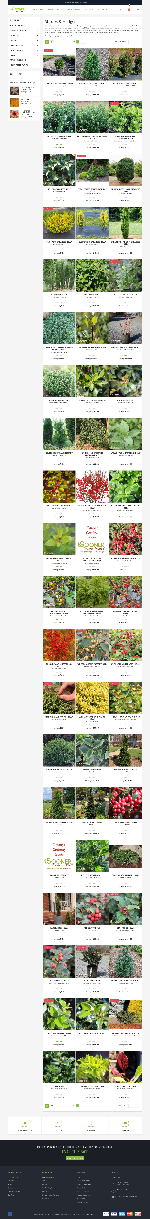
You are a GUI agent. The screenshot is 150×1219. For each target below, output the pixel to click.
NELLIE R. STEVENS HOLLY (92, 875)
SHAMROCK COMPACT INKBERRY (92, 400)
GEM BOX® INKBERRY (125, 400)
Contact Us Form (117, 1177)
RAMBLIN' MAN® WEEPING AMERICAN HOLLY (92, 454)
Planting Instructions (84, 1184)
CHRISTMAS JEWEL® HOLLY (125, 822)
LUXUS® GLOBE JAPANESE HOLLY (59, 84)
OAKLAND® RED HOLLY (59, 875)
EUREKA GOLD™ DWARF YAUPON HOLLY (92, 718)
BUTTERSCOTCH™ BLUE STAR (27, 100)
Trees (10, 1184)
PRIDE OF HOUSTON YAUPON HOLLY (125, 717)
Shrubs (10, 1188)
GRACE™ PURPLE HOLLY (92, 822)
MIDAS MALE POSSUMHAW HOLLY (92, 348)
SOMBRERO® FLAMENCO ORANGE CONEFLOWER (28, 113)
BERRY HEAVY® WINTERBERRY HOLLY (59, 665)
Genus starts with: (121, 42)
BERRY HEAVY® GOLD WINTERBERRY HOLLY (59, 612)
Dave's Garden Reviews (50, 1195)
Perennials (11, 1181)
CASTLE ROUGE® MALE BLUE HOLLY (125, 981)
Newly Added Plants (19, 65)
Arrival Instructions (83, 1181)
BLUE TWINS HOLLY (92, 981)
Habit (12, 55)
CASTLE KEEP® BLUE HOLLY (92, 1086)
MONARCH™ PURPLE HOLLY (125, 770)
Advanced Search (18, 60)
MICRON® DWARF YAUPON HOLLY (59, 717)
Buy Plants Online (48, 1177)
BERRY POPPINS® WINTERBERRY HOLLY (92, 507)
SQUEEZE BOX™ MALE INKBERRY (59, 453)
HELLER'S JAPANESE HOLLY (59, 189)
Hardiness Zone (17, 45)
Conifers (11, 1195)
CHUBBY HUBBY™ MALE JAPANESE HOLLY (125, 190)
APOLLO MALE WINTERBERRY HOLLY (125, 453)
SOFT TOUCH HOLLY (92, 295)
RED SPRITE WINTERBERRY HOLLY (125, 559)
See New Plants (13, 1177)
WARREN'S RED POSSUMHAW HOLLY (125, 348)
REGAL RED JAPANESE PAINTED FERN (28, 88)
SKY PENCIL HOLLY (59, 295)
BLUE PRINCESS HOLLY (59, 981)
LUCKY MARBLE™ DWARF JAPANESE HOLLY (92, 137)
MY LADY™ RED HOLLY (92, 770)
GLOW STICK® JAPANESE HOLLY (92, 242)
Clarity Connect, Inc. (87, 1214)
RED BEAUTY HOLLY (92, 928)
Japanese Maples (14, 1191)
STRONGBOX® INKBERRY (59, 400)
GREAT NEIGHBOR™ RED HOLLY (59, 770)
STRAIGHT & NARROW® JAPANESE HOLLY (125, 243)
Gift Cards (45, 1191)
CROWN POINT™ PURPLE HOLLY (59, 822)
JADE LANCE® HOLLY (59, 928)
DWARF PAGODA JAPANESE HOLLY (92, 84)
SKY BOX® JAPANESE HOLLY (59, 136)
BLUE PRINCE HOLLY (125, 928)
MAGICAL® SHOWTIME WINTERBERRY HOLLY (92, 560)
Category (14, 35)
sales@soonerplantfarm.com (127, 1196)
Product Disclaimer (83, 1195)
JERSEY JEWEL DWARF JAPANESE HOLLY (92, 190)
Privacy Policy (81, 1188)
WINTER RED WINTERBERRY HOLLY (125, 664)
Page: (73, 42)
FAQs (78, 1177)
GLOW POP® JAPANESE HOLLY (59, 242)
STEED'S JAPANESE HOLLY (125, 295)
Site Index (45, 1199)
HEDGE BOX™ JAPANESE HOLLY (126, 84)
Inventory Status (18, 31)
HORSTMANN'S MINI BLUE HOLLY (125, 1034)
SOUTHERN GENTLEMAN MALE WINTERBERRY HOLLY (92, 612)
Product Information (84, 1191)
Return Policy (81, 1199)
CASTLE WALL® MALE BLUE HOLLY (92, 1034)
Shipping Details (82, 1202)
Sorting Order (16, 26)
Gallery (44, 1184)
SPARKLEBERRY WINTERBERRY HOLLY (125, 612)
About (44, 1181)
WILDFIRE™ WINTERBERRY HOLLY (59, 506)
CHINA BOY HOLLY (59, 1086)
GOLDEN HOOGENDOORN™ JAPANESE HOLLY (125, 137)
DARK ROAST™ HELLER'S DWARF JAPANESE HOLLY (59, 349)
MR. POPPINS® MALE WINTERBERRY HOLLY (125, 507)
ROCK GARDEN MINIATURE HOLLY (125, 875)
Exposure (14, 40)
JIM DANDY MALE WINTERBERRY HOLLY (59, 560)
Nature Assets (16, 50)
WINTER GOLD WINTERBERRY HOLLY (92, 664)
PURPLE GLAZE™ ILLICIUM (125, 1086)
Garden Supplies (48, 1188)
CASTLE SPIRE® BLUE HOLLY (59, 1034)
